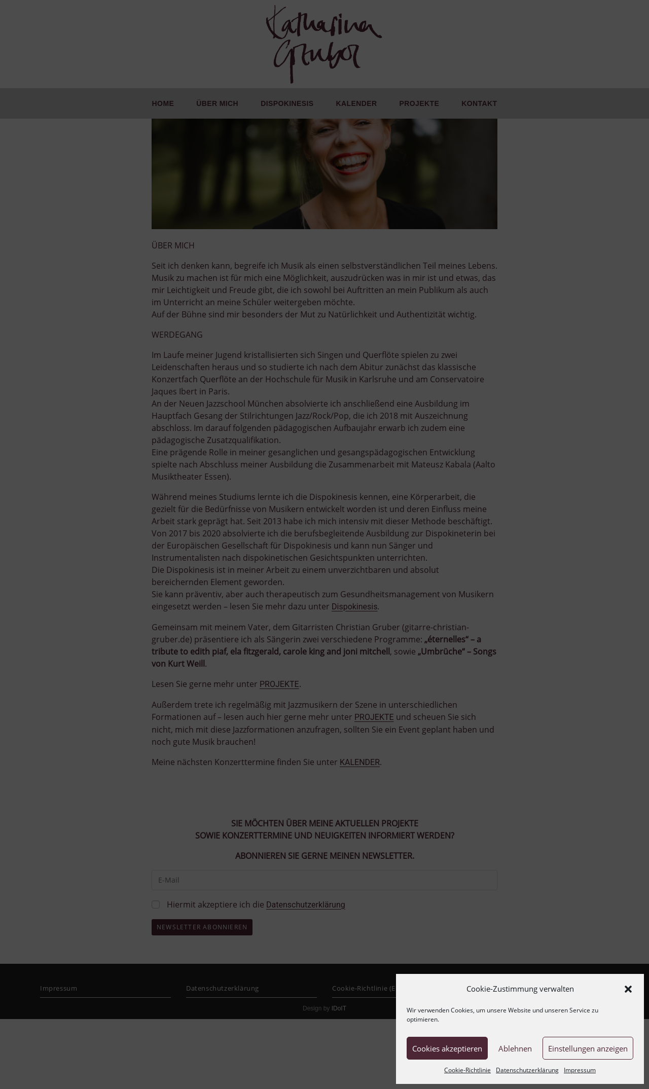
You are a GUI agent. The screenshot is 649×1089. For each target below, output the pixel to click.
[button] (628, 989)
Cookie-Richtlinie (467, 1070)
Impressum (580, 1070)
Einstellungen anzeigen (588, 1048)
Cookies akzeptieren (447, 1048)
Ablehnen (515, 1048)
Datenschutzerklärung (527, 1070)
